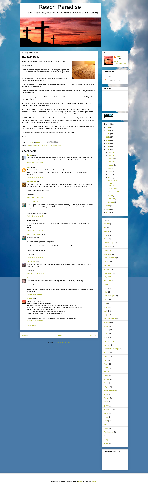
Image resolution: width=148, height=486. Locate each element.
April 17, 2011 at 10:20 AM (35, 321)
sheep (106, 417)
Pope (106, 383)
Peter (106, 368)
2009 (108, 209)
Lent (51, 145)
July (109, 168)
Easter (106, 262)
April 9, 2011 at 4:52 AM (35, 257)
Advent (106, 231)
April (110, 178)
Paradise (107, 356)
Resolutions (108, 409)
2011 (108, 150)
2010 (108, 206)
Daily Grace (31, 261)
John (47, 145)
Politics (106, 375)
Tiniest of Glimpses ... (113, 184)
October (111, 159)
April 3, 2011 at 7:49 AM (35, 177)
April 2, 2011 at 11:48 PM (35, 163)
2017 (108, 131)
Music (106, 337)
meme (106, 326)
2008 (108, 212)
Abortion (107, 224)
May (110, 174)
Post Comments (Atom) (63, 343)
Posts (108, 77)
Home (59, 335)
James (106, 284)
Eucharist (107, 265)
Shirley (29, 155)
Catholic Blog (35, 145)
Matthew (107, 322)
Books (106, 239)
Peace (106, 364)
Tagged (106, 428)
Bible (28, 145)
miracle (106, 330)
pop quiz (107, 379)
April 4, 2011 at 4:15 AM (35, 216)
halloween (107, 269)
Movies (106, 334)
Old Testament (109, 341)
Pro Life (106, 398)
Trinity (106, 440)
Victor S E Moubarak (34, 202)
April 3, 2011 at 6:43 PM (35, 197)
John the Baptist (109, 296)
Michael (29, 298)
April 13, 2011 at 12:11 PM (35, 273)
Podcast (107, 371)
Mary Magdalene (110, 318)
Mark (59, 145)
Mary (105, 315)
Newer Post (26, 335)
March (110, 196)
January (111, 202)
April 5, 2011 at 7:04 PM (35, 230)
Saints (106, 413)
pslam (106, 402)
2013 (108, 143)
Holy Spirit (107, 281)
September (112, 162)
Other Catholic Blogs (111, 349)
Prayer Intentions (110, 390)
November (112, 155)
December (112, 152)
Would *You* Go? (114, 188)
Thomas (107, 436)
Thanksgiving (108, 432)
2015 (108, 137)
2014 (108, 140)
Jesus (43, 145)
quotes (106, 406)
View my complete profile (120, 62)
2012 (108, 146)
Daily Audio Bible (110, 258)
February (111, 199)
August (111, 165)
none (28, 167)
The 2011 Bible (113, 192)
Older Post (92, 335)
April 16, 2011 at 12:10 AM (35, 294)
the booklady (31, 181)
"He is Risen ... (113, 180)
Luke (55, 145)
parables (107, 352)
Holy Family (108, 273)
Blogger (94, 481)
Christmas (107, 246)
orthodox (107, 345)
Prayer (106, 387)
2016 (108, 134)
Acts (105, 228)
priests (106, 394)
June (110, 171)
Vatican (106, 443)
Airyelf (80, 481)
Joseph (106, 299)
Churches (107, 250)
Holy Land (107, 277)
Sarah (29, 278)
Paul (105, 360)
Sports (106, 424)
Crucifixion (107, 254)
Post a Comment (30, 325)
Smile (106, 421)
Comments (110, 80)
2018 (108, 128)
